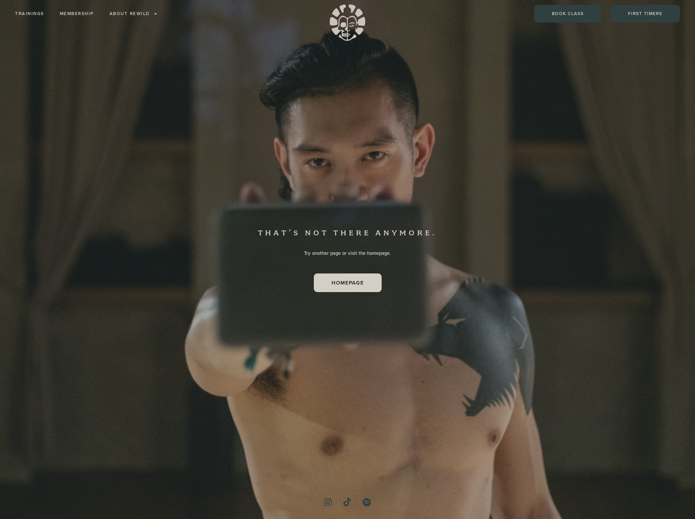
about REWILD (133, 13)
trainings (29, 13)
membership (77, 13)
